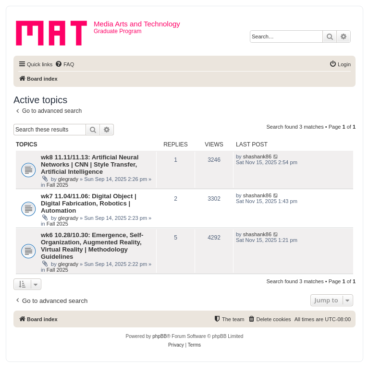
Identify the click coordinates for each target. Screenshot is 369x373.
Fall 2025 (57, 185)
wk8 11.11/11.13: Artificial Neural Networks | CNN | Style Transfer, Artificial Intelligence (89, 164)
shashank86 (257, 156)
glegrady (68, 179)
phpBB (159, 336)
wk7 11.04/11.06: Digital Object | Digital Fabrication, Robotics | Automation (88, 203)
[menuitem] (64, 64)
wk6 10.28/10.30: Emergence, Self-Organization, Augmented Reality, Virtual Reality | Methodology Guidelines (92, 245)
